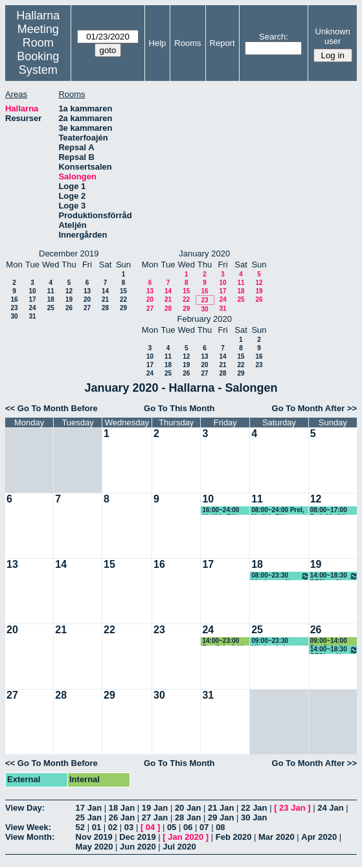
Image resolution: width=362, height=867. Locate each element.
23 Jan (292, 808)
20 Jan (188, 808)
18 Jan (122, 808)
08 (220, 827)
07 (204, 827)
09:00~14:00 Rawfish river (330, 641)
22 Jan (254, 808)
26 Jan (122, 817)
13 (87, 291)
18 (50, 299)
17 (32, 299)
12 (69, 291)
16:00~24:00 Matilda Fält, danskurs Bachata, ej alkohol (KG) (221, 510)
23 (13, 307)
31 (32, 316)
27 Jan (155, 817)
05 (171, 827)
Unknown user (332, 36)
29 (123, 307)
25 (50, 307)
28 (105, 307)
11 (50, 291)
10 (32, 291)
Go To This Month (179, 408)
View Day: (25, 808)
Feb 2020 (234, 837)
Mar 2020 (276, 837)
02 (112, 827)
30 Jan (254, 817)
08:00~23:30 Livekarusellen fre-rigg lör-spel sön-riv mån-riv (280, 576)
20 (87, 299)
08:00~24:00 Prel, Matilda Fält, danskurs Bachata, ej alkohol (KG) (280, 510)
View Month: (29, 837)
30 (13, 316)
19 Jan (155, 808)
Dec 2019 (137, 837)
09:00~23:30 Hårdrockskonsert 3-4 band (279, 641)
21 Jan (221, 808)
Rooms (187, 43)
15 (123, 291)
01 (96, 827)
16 (13, 299)
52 (80, 827)
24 (32, 307)
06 (187, 827)
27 (87, 307)
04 (150, 827)
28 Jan (188, 817)
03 (128, 827)
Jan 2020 (185, 837)
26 (69, 307)
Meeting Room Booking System (38, 49)
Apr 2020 (319, 837)
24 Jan (330, 808)
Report (222, 43)
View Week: (28, 827)
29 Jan (221, 817)
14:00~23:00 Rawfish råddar (225, 641)
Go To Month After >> (314, 408)
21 (105, 299)
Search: (273, 36)
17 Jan (89, 808)
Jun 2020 (138, 846)
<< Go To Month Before (51, 408)
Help (157, 43)
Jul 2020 (179, 846)
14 (105, 291)
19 (69, 299)
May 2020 (94, 846)
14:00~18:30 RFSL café (334, 576)
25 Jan (89, 817)
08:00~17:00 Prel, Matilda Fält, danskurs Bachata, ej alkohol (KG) (332, 510)
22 (123, 299)
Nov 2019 (94, 837)
